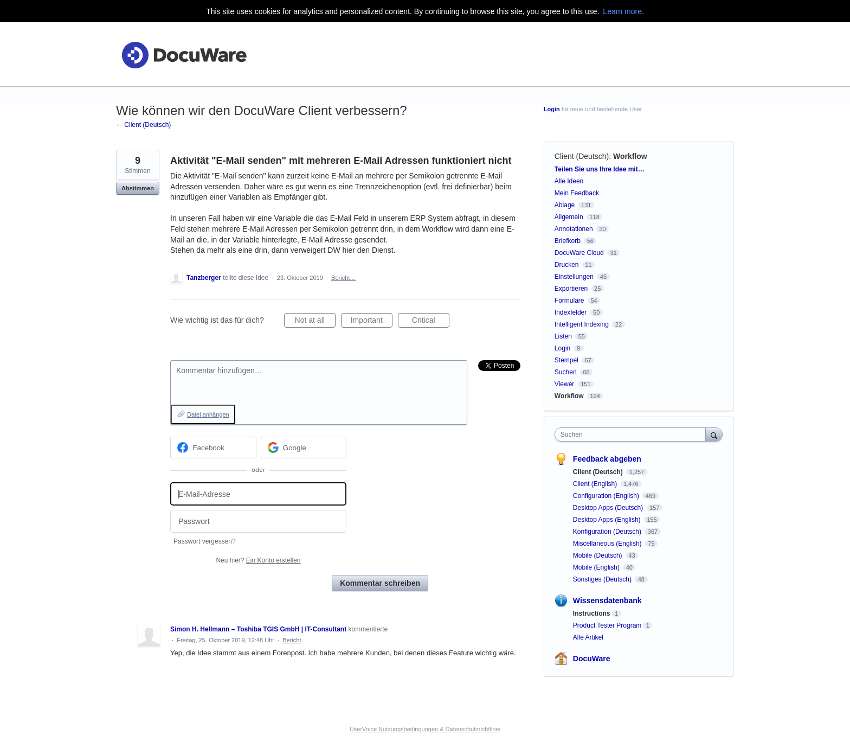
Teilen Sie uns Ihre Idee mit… (600, 169)
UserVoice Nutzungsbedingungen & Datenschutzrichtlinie (425, 729)
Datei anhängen (208, 414)
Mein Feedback (577, 193)
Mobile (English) (597, 567)
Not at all (315, 322)
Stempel (566, 360)
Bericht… (343, 277)
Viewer (564, 384)
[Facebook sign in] (213, 447)
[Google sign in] (304, 447)
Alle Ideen (569, 181)
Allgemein (569, 217)
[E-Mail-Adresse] (258, 494)
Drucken (567, 265)
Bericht (291, 640)
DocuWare (591, 658)
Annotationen (574, 229)
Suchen (566, 372)
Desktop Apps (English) (607, 519)
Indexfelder (571, 312)
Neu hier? (258, 560)
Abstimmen (137, 188)
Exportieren (571, 288)
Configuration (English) (607, 496)
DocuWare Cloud (579, 253)
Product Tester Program (607, 625)
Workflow (630, 156)
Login (552, 109)
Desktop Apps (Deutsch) (609, 508)
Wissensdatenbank (607, 600)
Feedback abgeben (607, 459)
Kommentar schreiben (380, 583)
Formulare (569, 300)
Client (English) (596, 484)
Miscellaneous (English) (608, 543)
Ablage (565, 205)
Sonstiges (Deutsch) (603, 579)
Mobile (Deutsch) (598, 555)
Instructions (591, 613)
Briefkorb (568, 241)
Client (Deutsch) (582, 156)
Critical (430, 322)
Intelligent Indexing (582, 324)
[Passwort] (258, 521)
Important (371, 322)
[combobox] (633, 434)
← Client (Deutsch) (143, 125)
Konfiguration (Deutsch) (608, 531)
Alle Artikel (588, 637)
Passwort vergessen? (204, 541)
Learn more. (623, 11)
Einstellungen (574, 276)
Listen (563, 336)
